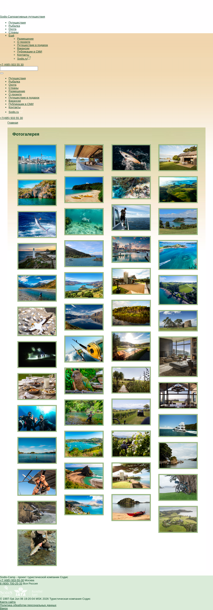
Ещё (11, 35)
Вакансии (23, 48)
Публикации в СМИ (29, 51)
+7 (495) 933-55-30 (12, 580)
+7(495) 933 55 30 (11, 118)
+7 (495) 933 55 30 (12, 64)
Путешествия (17, 22)
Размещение (25, 38)
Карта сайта (7, 602)
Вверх (4, 608)
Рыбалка (14, 25)
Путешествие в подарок (32, 45)
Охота (12, 29)
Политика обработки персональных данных (28, 605)
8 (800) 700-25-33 (11, 583)
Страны (13, 32)
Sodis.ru (24, 58)
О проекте (23, 41)
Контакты (23, 54)
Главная (13, 122)
